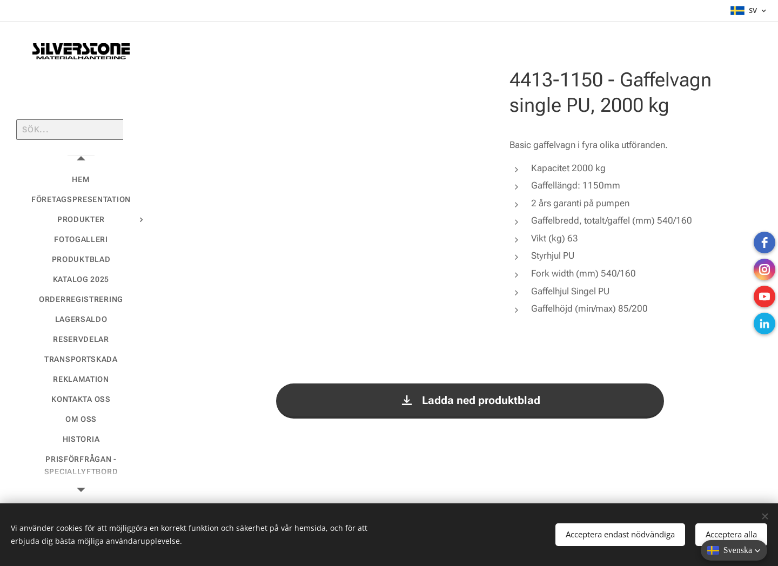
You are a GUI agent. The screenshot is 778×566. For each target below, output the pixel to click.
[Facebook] (764, 242)
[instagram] (764, 269)
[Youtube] (764, 296)
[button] (734, 550)
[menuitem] (81, 179)
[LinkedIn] (764, 323)
